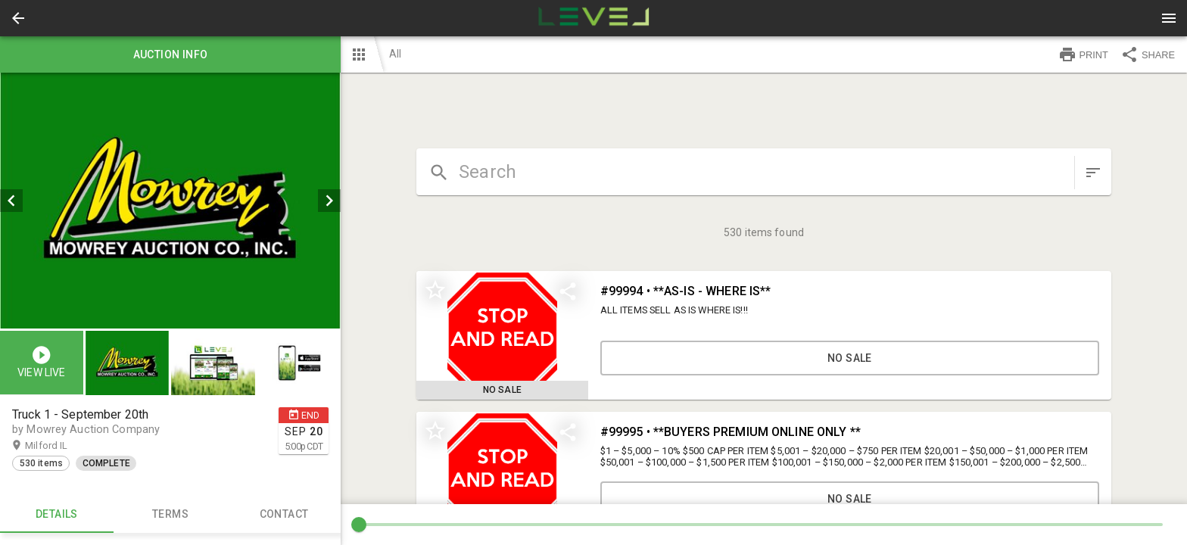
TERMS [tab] (170, 515)
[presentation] (593, 18)
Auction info (170, 54)
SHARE (1147, 54)
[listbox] (170, 201)
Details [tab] (57, 515)
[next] (329, 200)
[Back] (18, 18)
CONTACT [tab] (284, 515)
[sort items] (1093, 172)
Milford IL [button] (61, 446)
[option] (170, 201)
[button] (18, 18)
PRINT (1083, 54)
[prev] (11, 200)
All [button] (395, 54)
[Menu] (1169, 18)
